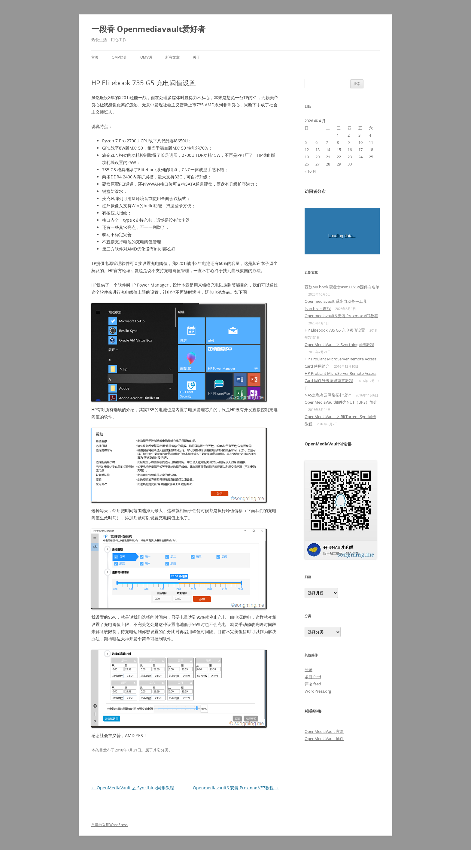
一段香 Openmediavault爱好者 (148, 28)
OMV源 (146, 57)
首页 (95, 57)
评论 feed (313, 684)
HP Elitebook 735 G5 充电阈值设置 (335, 330)
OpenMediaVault (320, 738)
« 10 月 (310, 171)
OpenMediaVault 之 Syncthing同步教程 (132, 788)
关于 (196, 57)
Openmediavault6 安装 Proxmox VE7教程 (236, 788)
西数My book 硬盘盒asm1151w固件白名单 (342, 287)
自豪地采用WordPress (109, 824)
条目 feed (313, 676)
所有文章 (172, 57)
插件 (339, 738)
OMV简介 (119, 57)
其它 (157, 750)
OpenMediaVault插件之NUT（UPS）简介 (341, 402)
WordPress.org (318, 691)
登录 (308, 669)
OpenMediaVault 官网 (324, 731)
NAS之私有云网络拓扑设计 (328, 395)
